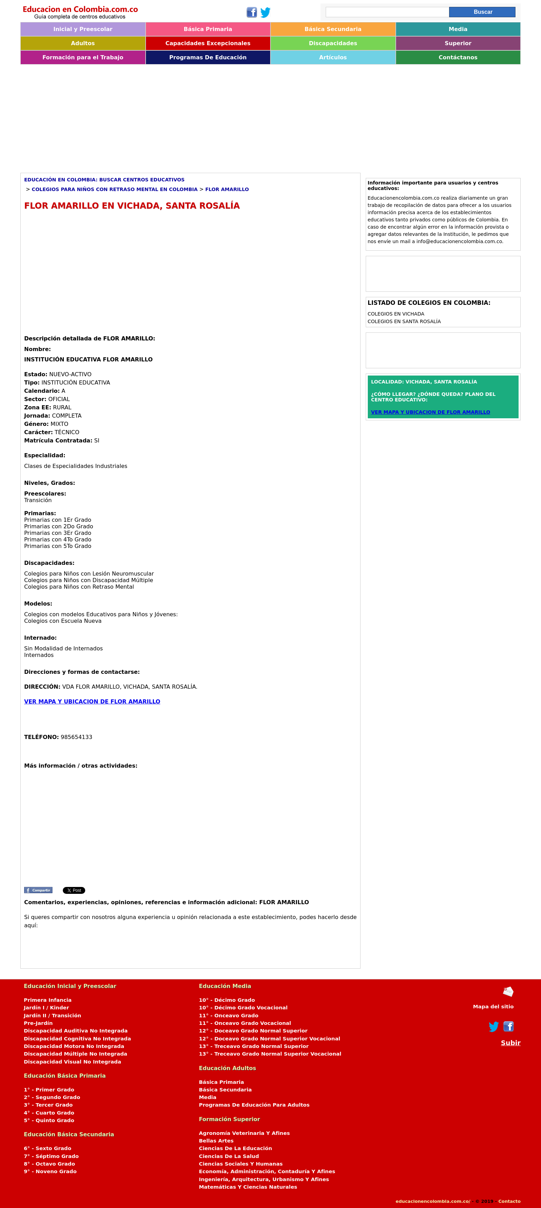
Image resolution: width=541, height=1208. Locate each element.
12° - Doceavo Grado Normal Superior (253, 1031)
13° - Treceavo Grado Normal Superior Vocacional (270, 1054)
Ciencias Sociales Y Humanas (241, 1164)
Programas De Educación (208, 57)
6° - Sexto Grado (47, 1148)
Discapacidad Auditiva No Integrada (76, 1031)
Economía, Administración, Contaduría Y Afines (267, 1171)
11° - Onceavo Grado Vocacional (245, 1023)
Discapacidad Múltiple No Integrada (75, 1054)
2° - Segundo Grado (52, 1097)
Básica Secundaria (333, 29)
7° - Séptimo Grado (51, 1156)
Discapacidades (333, 43)
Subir (511, 1043)
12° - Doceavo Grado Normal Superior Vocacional (270, 1039)
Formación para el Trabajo (83, 57)
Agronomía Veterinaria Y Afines (244, 1133)
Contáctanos (458, 57)
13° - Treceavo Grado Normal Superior (254, 1046)
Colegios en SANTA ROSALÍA (404, 321)
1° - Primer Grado (49, 1090)
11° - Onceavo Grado (228, 1015)
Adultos (83, 43)
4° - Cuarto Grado (49, 1113)
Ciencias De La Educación (235, 1148)
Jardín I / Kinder (46, 1008)
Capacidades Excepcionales (208, 43)
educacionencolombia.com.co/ (433, 1201)
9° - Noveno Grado (50, 1171)
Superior (458, 43)
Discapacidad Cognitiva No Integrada (77, 1039)
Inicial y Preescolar (82, 29)
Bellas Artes (216, 1141)
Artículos (333, 57)
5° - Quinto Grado (49, 1120)
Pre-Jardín (38, 1023)
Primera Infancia (48, 1000)
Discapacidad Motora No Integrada (74, 1046)
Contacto (509, 1201)
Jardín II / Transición (52, 1015)
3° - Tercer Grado (48, 1105)
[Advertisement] (227, 116)
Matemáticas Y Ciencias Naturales (248, 1187)
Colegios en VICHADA (396, 314)
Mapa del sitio (493, 1007)
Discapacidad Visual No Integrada (72, 1062)
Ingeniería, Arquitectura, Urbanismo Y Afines (264, 1179)
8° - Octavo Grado (49, 1164)
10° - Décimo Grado (227, 1000)
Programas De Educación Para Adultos (254, 1105)
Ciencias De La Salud (229, 1156)
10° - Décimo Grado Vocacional (243, 1008)
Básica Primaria (208, 29)
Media (458, 29)
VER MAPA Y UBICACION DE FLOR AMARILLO (92, 701)
